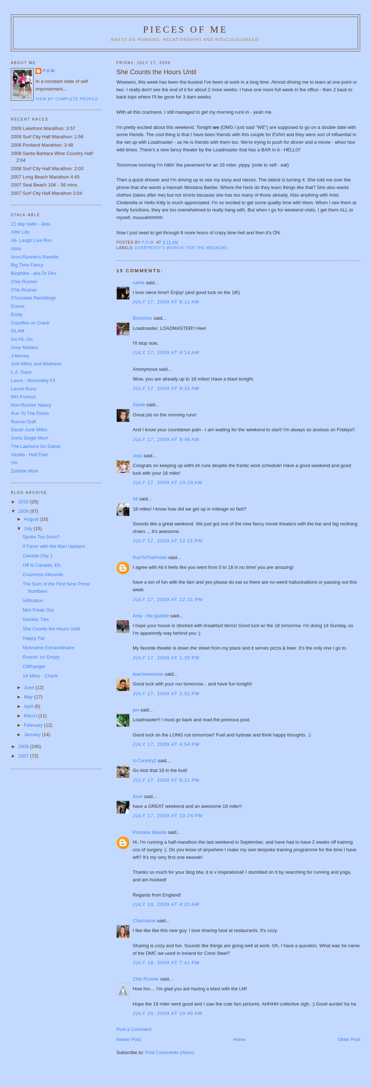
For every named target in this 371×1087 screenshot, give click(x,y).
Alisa (16, 248)
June (30, 687)
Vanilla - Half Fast (29, 454)
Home (239, 1039)
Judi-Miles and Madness (36, 363)
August (32, 519)
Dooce (18, 306)
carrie (139, 282)
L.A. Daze (21, 372)
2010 (24, 501)
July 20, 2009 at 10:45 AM (167, 1013)
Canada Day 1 (38, 555)
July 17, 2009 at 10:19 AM (167, 482)
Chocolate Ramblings (33, 298)
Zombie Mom (24, 471)
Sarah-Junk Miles (29, 429)
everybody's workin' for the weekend (181, 248)
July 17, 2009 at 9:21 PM (166, 780)
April (29, 706)
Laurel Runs (23, 388)
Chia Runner (24, 281)
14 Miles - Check (40, 676)
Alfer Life (20, 232)
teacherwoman (148, 674)
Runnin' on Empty (41, 657)
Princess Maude (149, 832)
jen (136, 710)
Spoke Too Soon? (41, 537)
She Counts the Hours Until (51, 628)
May (29, 697)
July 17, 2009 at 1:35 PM (166, 657)
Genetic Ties (36, 619)
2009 (24, 511)
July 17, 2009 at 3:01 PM (166, 693)
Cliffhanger (34, 666)
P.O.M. (49, 71)
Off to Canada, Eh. (42, 565)
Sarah (139, 404)
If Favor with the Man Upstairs (54, 546)
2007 (24, 756)
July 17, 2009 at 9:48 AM (166, 439)
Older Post (349, 1039)
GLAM (17, 330)
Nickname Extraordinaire (48, 647)
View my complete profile (67, 99)
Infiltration (33, 600)
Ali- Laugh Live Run (31, 240)
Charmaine (144, 920)
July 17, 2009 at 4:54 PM (166, 744)
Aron (137, 796)
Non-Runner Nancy (31, 405)
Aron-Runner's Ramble (35, 257)
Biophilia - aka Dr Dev (34, 273)
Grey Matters (24, 347)
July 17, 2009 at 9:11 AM (166, 302)
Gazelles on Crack (30, 323)
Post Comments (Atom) (169, 1052)
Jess (137, 455)
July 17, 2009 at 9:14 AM (166, 352)
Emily (16, 314)
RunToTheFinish (150, 557)
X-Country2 (145, 760)
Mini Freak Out (38, 610)
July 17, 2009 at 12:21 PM (168, 541)
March (31, 715)
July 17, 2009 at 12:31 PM (168, 599)
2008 (24, 746)
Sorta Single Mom (29, 438)
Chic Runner (146, 979)
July (29, 528)
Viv (14, 462)
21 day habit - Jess (30, 224)
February (34, 725)
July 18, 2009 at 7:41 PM (166, 962)
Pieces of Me (185, 29)
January (33, 734)
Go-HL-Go (22, 339)
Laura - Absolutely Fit (33, 380)
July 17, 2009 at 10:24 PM (168, 815)
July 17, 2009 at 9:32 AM (166, 388)
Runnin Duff (23, 421)
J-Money (20, 355)
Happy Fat (34, 638)
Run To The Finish (30, 413)
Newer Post (128, 1039)
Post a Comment (133, 1029)
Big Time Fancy (27, 265)
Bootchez (142, 318)
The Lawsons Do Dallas (36, 446)
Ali (135, 498)
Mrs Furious (23, 396)
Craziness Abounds (43, 574)
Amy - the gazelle (151, 615)
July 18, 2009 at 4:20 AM (166, 904)
